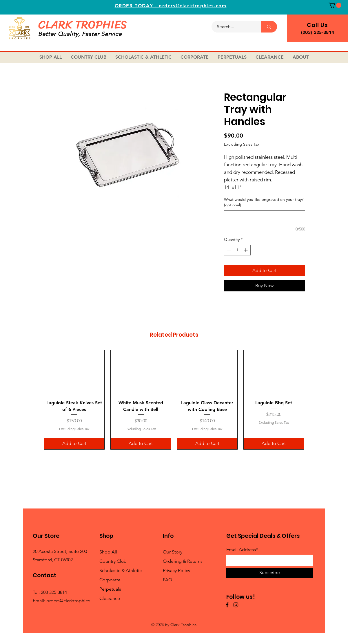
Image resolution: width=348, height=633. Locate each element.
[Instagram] (236, 605)
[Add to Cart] (74, 443)
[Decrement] (228, 250)
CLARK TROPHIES (82, 24)
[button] (335, 5)
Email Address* (242, 549)
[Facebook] (227, 605)
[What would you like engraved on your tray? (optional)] (264, 217)
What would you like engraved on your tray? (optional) (263, 202)
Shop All (108, 552)
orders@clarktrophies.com (73, 600)
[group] (174, 399)
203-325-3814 (54, 592)
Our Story (172, 552)
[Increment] (246, 250)
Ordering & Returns (183, 561)
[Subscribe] (269, 573)
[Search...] (233, 27)
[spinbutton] (237, 250)
